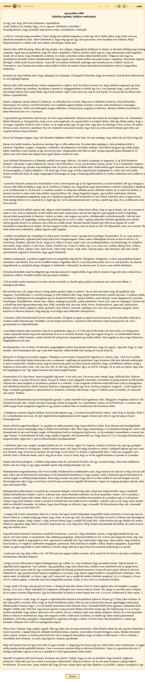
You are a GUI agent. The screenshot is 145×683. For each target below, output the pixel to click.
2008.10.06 (28, 6)
